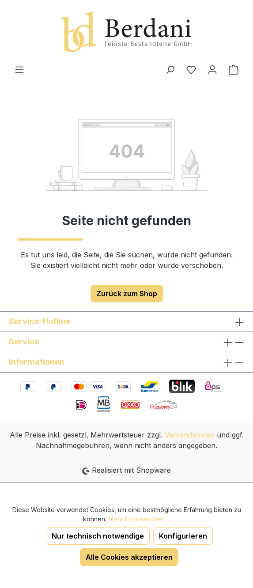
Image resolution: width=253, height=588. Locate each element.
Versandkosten (190, 434)
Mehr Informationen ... (139, 519)
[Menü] (19, 69)
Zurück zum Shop (126, 293)
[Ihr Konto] (212, 69)
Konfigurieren (183, 535)
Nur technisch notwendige (98, 535)
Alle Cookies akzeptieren (129, 557)
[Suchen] (170, 69)
